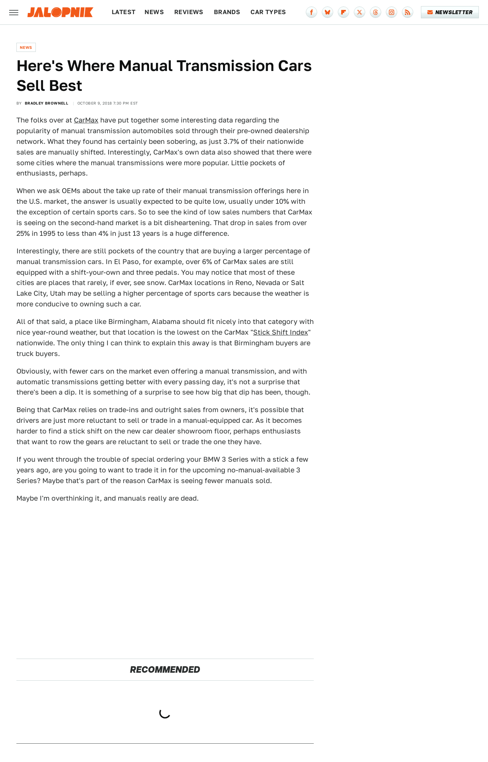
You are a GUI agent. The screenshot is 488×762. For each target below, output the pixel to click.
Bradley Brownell (46, 103)
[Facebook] (311, 12)
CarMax (86, 120)
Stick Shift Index (280, 332)
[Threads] (375, 12)
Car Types (268, 12)
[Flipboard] (343, 12)
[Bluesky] (327, 12)
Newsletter (450, 12)
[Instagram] (391, 12)
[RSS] (407, 12)
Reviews (189, 12)
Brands (227, 12)
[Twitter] (359, 12)
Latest (123, 12)
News (154, 12)
